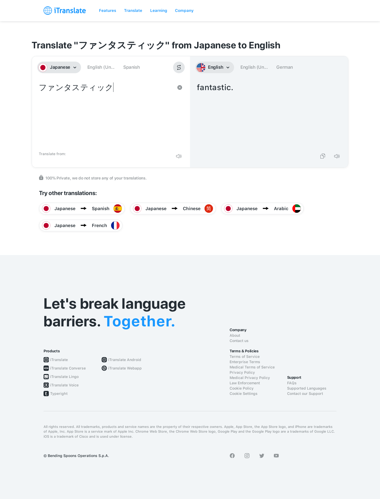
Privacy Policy (242, 372)
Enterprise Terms (245, 362)
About (235, 335)
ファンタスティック (105, 115)
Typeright (59, 393)
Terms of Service (245, 356)
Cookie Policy (242, 388)
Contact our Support (305, 393)
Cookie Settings (244, 393)
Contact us (239, 341)
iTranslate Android (124, 360)
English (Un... (101, 67)
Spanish (131, 67)
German (284, 67)
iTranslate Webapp (125, 368)
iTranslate (59, 360)
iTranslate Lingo (64, 377)
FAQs (292, 383)
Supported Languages (306, 388)
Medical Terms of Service (252, 367)
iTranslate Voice (64, 385)
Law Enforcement (245, 383)
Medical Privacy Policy (250, 378)
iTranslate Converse (68, 368)
